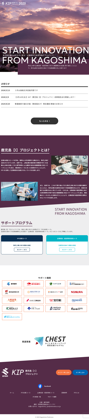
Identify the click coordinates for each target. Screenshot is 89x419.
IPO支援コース (25, 393)
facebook (47, 386)
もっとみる (43, 121)
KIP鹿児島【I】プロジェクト (13, 3)
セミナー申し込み (63, 372)
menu (86, 3)
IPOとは (76, 393)
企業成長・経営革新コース (45, 393)
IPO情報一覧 (37, 397)
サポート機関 (52, 397)
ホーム (12, 393)
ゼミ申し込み (80, 372)
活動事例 (64, 393)
